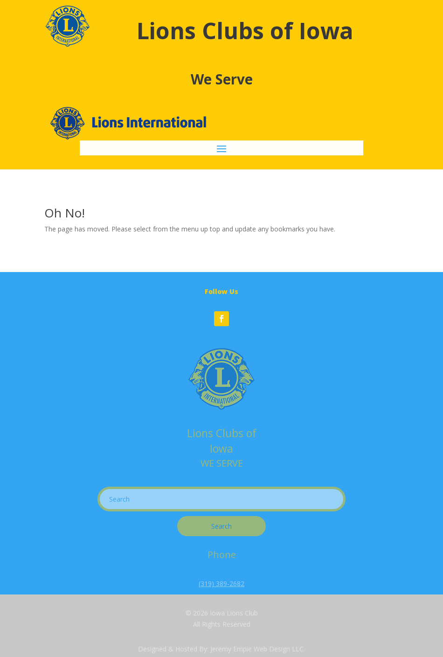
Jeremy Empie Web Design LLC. (257, 648)
